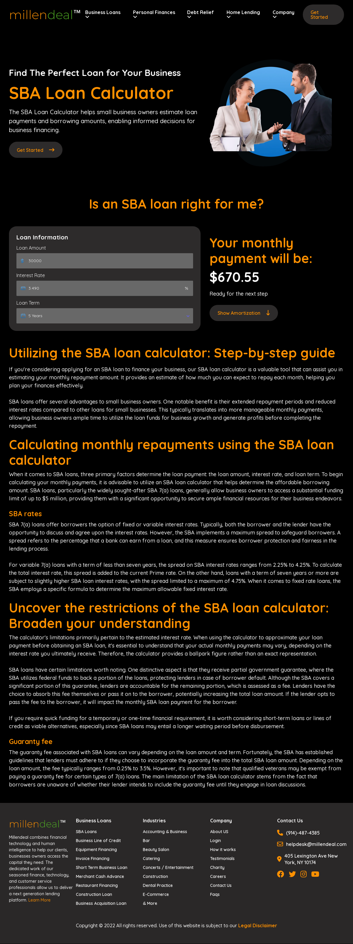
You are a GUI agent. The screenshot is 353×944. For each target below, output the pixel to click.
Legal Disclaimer (257, 926)
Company (283, 15)
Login (215, 841)
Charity (217, 868)
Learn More (39, 900)
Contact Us (221, 886)
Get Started (319, 14)
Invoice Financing (92, 859)
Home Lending (243, 15)
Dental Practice (158, 886)
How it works (223, 850)
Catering (151, 859)
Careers (218, 877)
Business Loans (102, 15)
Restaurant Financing (97, 886)
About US (219, 832)
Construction (155, 877)
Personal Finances (154, 15)
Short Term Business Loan (101, 868)
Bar (146, 841)
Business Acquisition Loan (101, 904)
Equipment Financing (96, 850)
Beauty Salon (156, 850)
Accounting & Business (165, 832)
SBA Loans (86, 832)
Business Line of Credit (98, 841)
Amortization (244, 313)
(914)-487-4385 (298, 833)
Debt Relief (200, 15)
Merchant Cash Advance (100, 877)
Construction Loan (94, 895)
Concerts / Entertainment (168, 868)
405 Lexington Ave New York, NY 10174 (307, 859)
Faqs (215, 895)
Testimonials (222, 859)
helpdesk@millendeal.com (310, 844)
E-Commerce (156, 895)
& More (150, 904)
